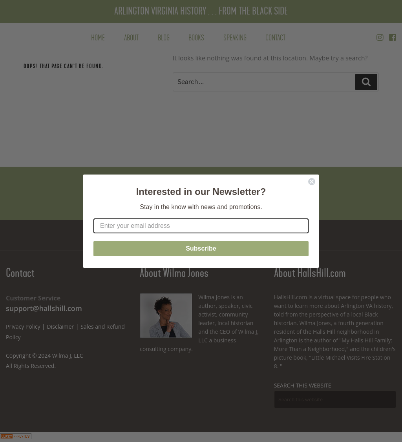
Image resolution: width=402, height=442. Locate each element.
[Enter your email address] (201, 225)
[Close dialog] (312, 182)
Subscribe (201, 248)
